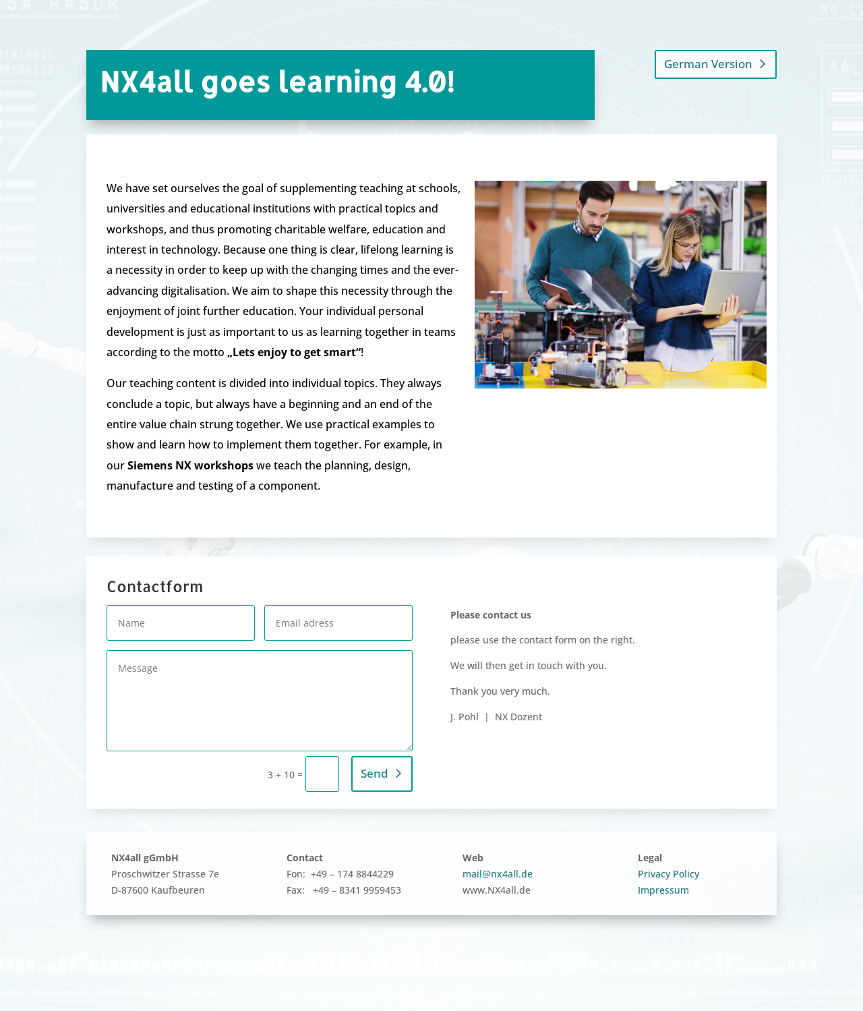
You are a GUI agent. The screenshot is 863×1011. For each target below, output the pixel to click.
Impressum (663, 890)
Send (374, 773)
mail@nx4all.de (498, 873)
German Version (708, 63)
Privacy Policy (668, 873)
